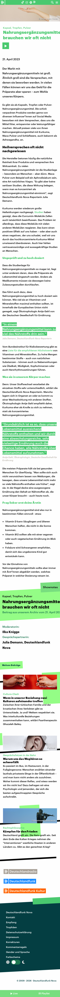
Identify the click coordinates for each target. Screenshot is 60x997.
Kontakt (10, 917)
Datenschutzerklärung (18, 932)
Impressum (12, 937)
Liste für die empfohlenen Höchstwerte (30, 350)
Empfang (11, 922)
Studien (38, 212)
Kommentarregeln (16, 947)
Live (15, 993)
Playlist (46, 993)
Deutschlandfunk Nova (19, 912)
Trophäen (11, 927)
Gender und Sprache (18, 952)
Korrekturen (13, 942)
